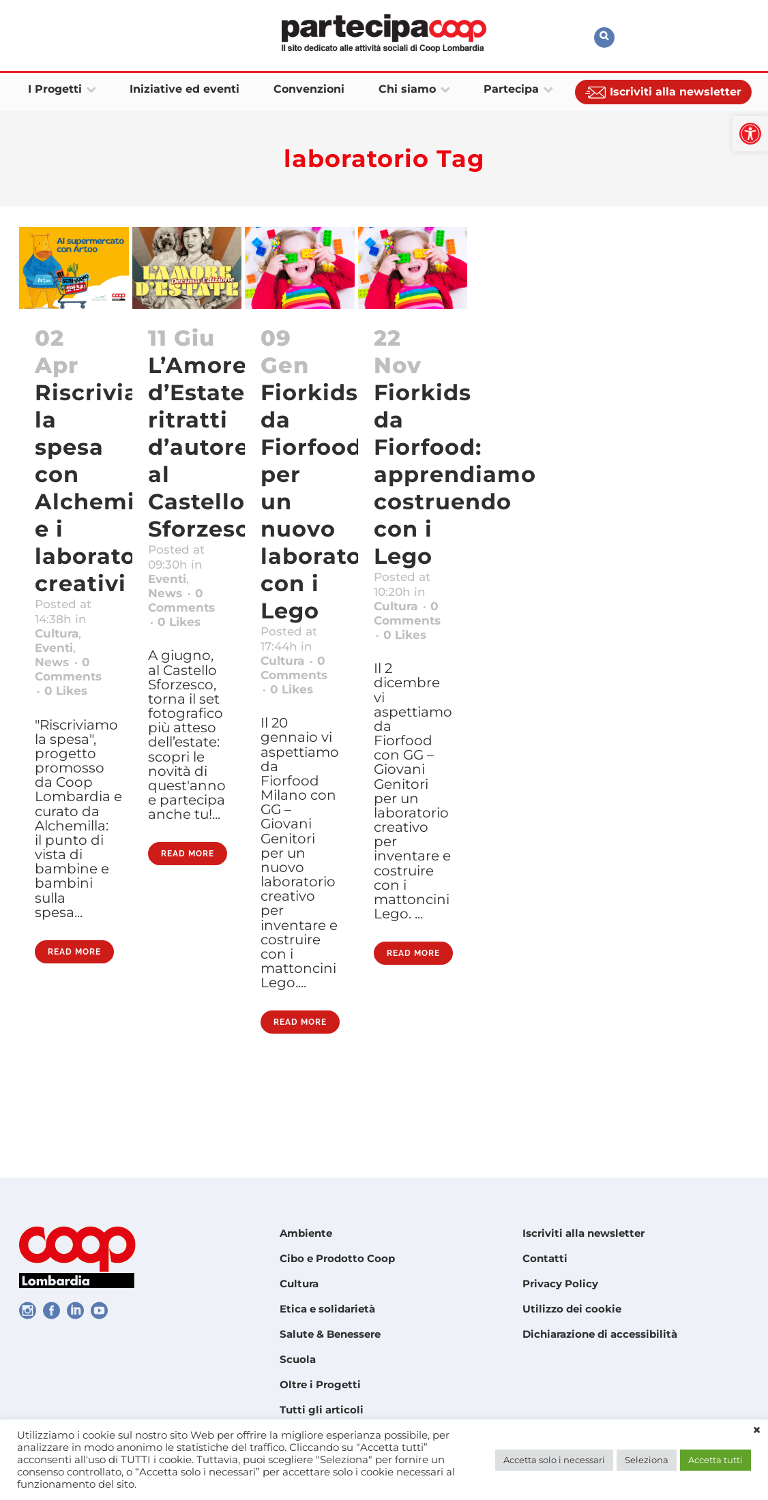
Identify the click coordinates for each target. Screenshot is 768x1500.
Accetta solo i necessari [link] (554, 1459)
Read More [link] (74, 1020)
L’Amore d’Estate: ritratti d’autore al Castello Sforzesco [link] (206, 447)
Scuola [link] (298, 1359)
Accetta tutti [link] (715, 1459)
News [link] (55, 677)
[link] (750, 133)
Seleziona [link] (646, 1459)
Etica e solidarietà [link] (327, 1308)
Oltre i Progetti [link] (320, 1384)
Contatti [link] (544, 1258)
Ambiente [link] (306, 1233)
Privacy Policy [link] (560, 1283)
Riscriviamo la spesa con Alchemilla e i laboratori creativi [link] (106, 488)
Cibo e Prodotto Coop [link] (337, 1258)
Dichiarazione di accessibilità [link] (599, 1334)
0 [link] (69, 712)
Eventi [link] (57, 659)
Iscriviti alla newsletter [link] (583, 1233)
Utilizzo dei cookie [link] (571, 1308)
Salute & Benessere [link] (330, 1334)
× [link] (756, 1430)
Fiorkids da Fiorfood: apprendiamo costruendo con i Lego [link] (455, 474)
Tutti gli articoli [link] (322, 1409)
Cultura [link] (61, 641)
